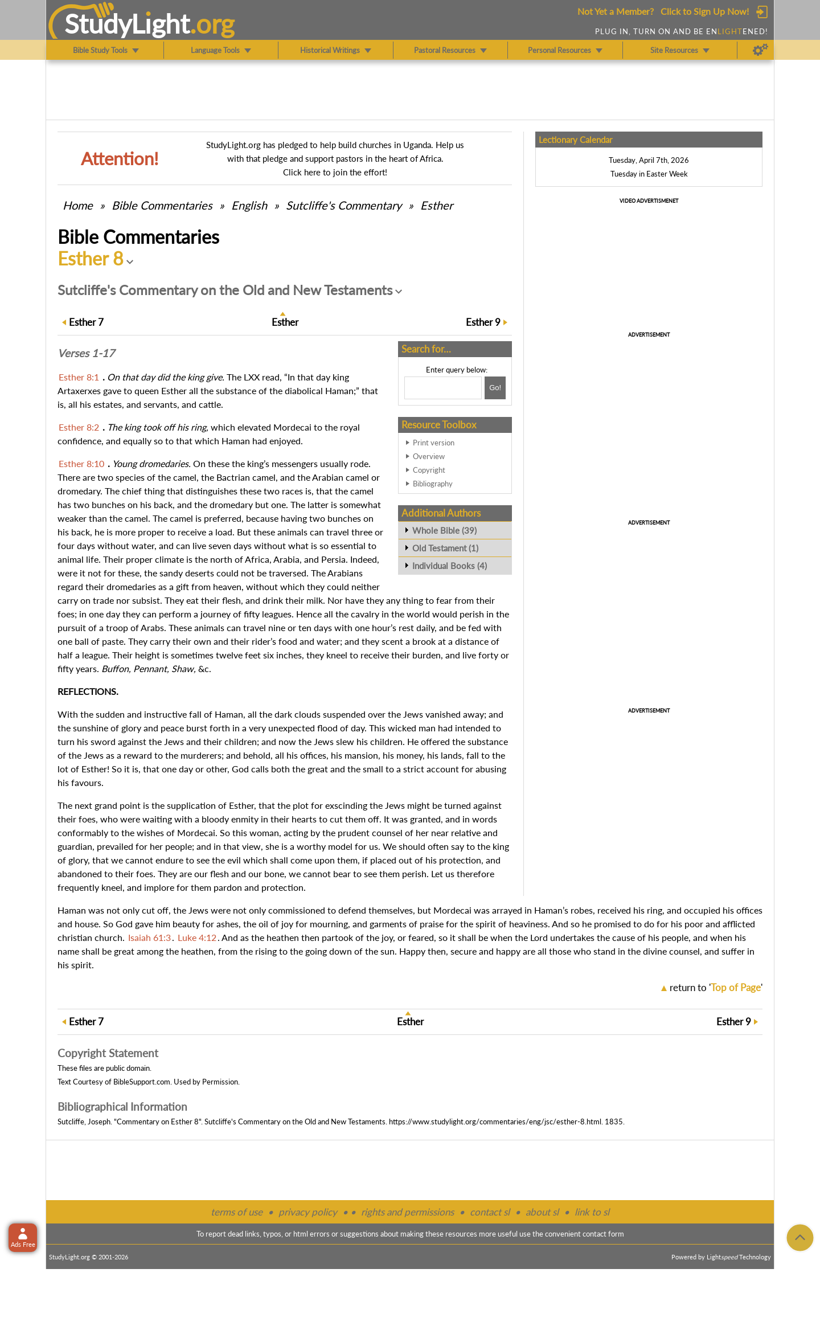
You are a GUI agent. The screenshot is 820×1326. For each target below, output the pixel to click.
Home (78, 205)
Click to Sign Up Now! (705, 11)
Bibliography (433, 483)
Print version (433, 442)
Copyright (429, 469)
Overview (429, 456)
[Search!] (495, 387)
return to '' (716, 987)
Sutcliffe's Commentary (343, 205)
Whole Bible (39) (444, 530)
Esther (436, 205)
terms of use (237, 1212)
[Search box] (443, 387)
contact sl (490, 1212)
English (249, 205)
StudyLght (127, 23)
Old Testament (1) (445, 548)
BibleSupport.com (141, 1081)
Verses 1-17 (86, 353)
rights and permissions (407, 1212)
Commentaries (162, 205)
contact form (603, 1233)
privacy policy (307, 1212)
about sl (542, 1212)
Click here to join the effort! (335, 172)
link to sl (592, 1212)
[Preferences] (760, 50)
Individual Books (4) (449, 565)
